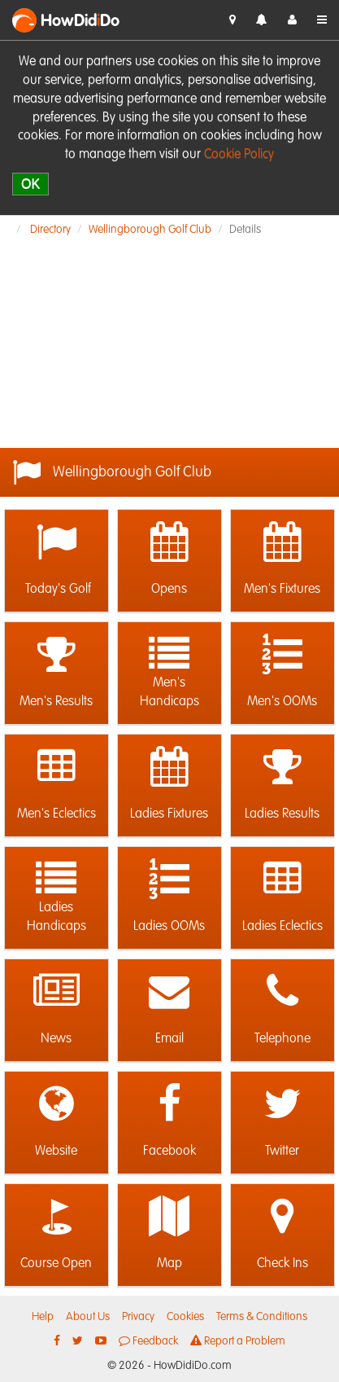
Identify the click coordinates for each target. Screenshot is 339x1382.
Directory (50, 229)
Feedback (148, 1341)
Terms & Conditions (261, 1317)
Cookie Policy (239, 154)
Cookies (185, 1317)
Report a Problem (237, 1341)
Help (43, 1317)
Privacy (138, 1317)
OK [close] (30, 184)
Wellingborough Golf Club (150, 229)
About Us (88, 1317)
